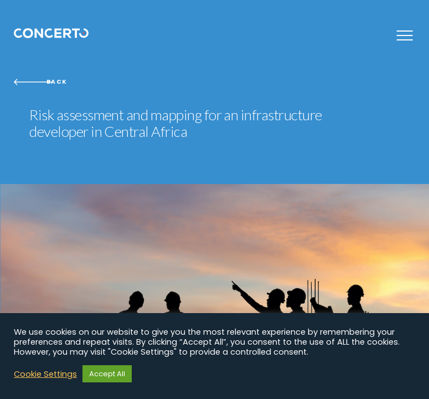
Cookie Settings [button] (45, 374)
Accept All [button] (107, 374)
